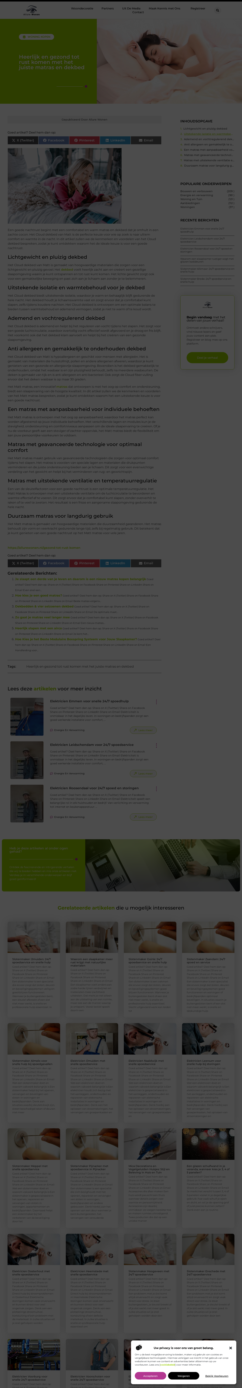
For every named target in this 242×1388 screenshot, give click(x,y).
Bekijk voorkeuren (216, 1375)
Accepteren (150, 1375)
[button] (231, 1348)
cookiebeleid (167, 1364)
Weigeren (184, 1375)
